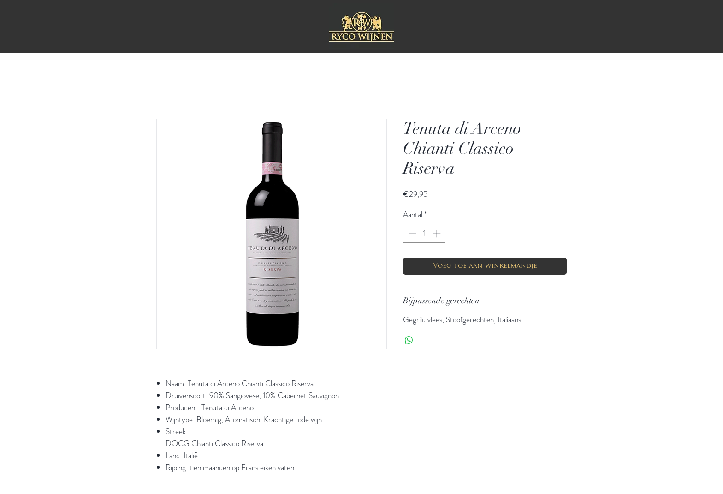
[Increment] (437, 233)
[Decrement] (411, 233)
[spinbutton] (424, 233)
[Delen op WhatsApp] (409, 340)
